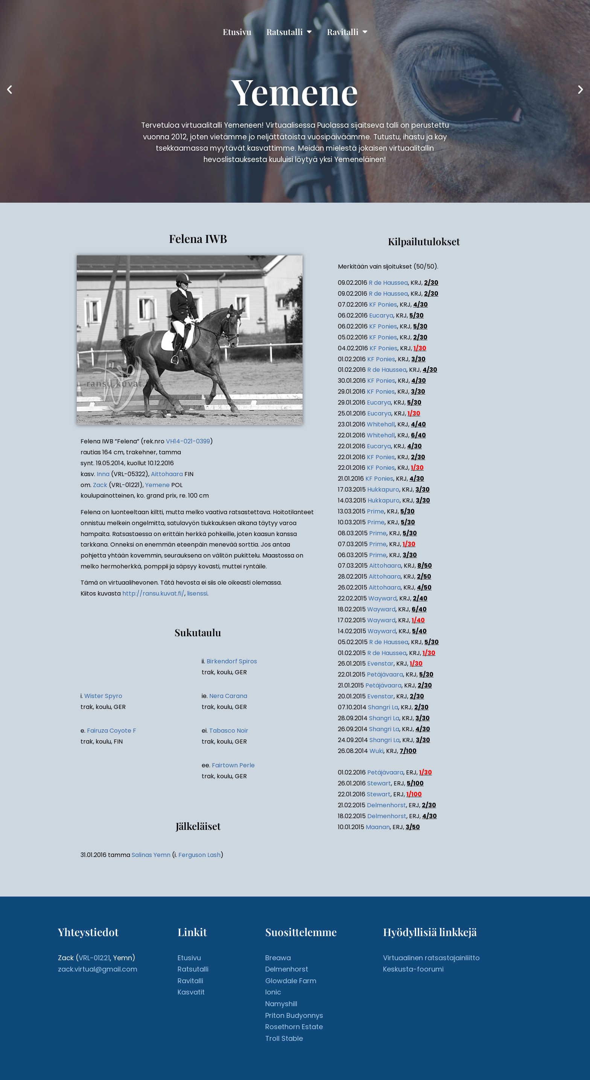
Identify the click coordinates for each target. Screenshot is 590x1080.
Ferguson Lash (199, 855)
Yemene (157, 485)
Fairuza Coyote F (111, 730)
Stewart (379, 783)
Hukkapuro (383, 489)
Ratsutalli (289, 32)
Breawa (278, 957)
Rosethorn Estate (294, 1026)
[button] (9, 89)
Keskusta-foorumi (413, 969)
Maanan (378, 827)
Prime (375, 511)
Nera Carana (228, 696)
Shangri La (383, 707)
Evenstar (380, 663)
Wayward (382, 598)
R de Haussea (388, 282)
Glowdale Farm (290, 980)
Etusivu (237, 31)
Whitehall (381, 424)
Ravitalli (347, 32)
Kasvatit (191, 992)
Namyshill (281, 1003)
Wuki (376, 751)
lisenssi (197, 593)
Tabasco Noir (228, 730)
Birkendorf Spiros (232, 661)
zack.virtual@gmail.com (97, 969)
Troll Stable (284, 1038)
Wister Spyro (103, 696)
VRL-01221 (94, 957)
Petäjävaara (385, 674)
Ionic (273, 992)
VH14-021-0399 (188, 441)
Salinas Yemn (151, 855)
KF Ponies (383, 304)
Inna (103, 474)
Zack (100, 485)
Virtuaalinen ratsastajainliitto (431, 957)
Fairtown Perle (233, 765)
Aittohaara (167, 474)
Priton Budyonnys (294, 1015)
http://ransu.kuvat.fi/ (153, 593)
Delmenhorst (386, 805)
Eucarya (381, 315)
